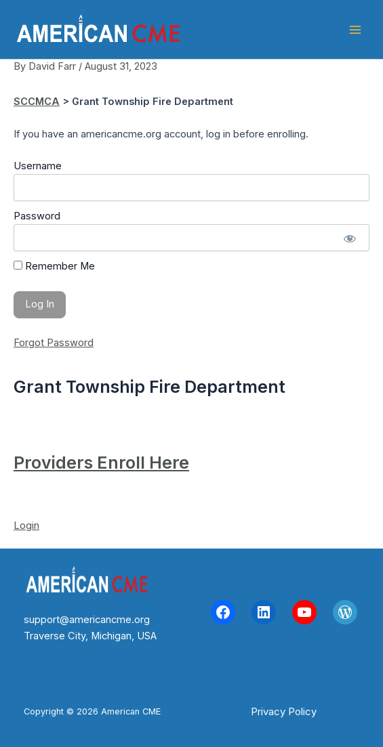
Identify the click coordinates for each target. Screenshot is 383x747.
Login (26, 525)
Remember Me (54, 266)
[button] (283, 711)
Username (38, 166)
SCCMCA (37, 101)
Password (37, 216)
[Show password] (349, 237)
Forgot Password (54, 343)
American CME (251, 29)
